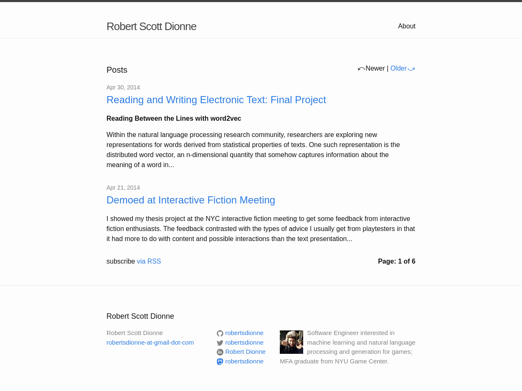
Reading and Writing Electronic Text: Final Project (216, 99)
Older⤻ (403, 68)
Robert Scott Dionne (151, 26)
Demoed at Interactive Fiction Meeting (190, 200)
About (407, 26)
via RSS (149, 261)
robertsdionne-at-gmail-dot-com (150, 342)
